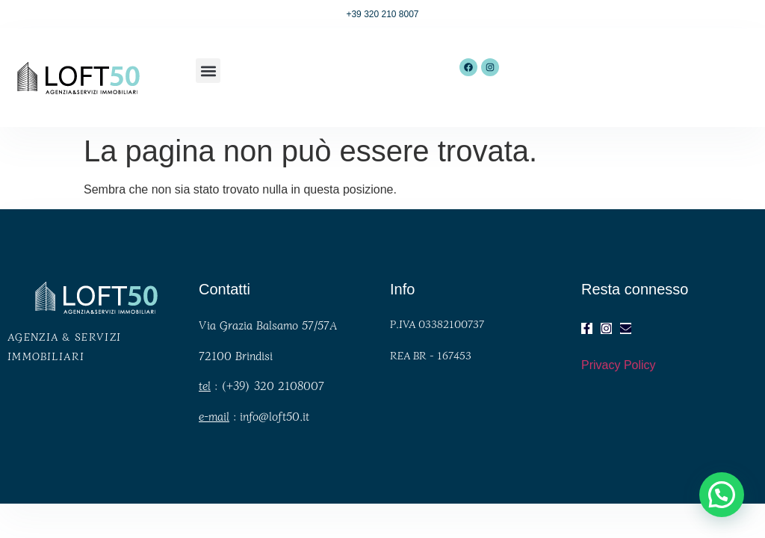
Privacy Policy (618, 365)
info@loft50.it (274, 416)
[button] (208, 70)
